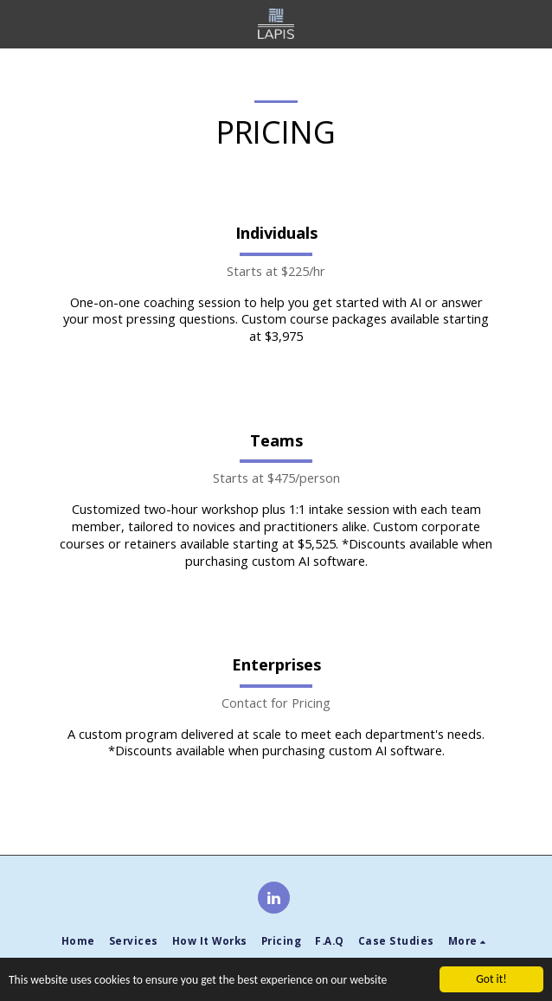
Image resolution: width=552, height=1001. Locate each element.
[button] (19, 23)
